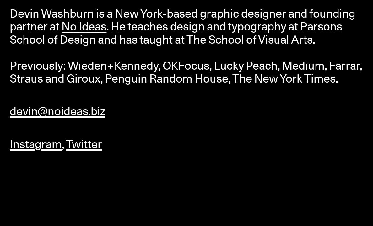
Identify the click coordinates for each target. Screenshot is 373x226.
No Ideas (84, 26)
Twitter (84, 144)
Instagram (36, 144)
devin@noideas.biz (57, 111)
